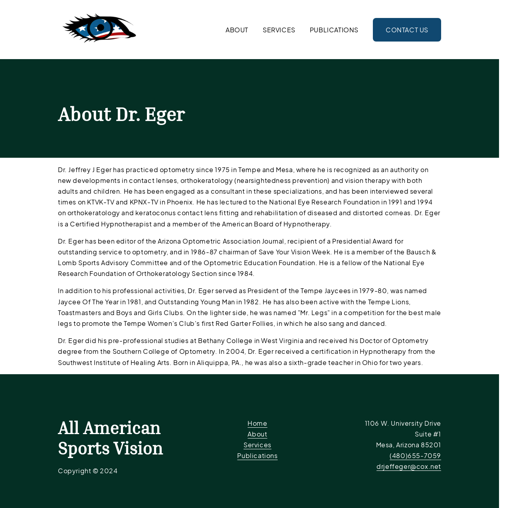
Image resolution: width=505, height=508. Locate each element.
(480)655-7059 (415, 455)
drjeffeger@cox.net (408, 466)
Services (279, 30)
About (237, 30)
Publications (334, 30)
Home (257, 423)
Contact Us (407, 30)
